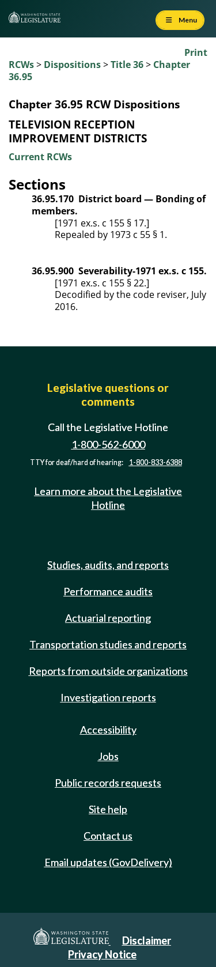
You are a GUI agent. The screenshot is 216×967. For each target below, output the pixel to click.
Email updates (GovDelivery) (108, 862)
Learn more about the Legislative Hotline (108, 498)
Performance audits (108, 591)
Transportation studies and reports (108, 644)
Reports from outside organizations (108, 670)
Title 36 (127, 64)
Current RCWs (40, 156)
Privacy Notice (102, 954)
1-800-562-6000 (108, 444)
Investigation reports (108, 697)
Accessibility (108, 729)
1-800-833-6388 (155, 462)
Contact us (108, 835)
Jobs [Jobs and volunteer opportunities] (108, 756)
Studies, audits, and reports (108, 564)
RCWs (21, 64)
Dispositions (72, 64)
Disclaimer (146, 940)
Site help (108, 809)
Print (195, 52)
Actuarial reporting (108, 617)
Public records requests (108, 782)
